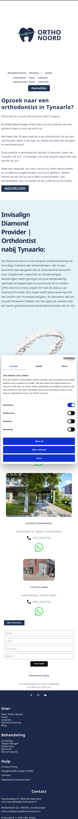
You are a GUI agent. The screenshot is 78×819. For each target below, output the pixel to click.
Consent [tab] (14, 366)
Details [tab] (39, 366)
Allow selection (39, 449)
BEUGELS (35, 73)
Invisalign (7, 740)
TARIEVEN (43, 82)
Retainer (6, 748)
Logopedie (19, 78)
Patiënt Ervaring (11, 722)
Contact (6, 775)
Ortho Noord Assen (16, 124)
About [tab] (64, 366)
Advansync (7, 746)
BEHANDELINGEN (17, 73)
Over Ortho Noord (12, 714)
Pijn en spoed (9, 751)
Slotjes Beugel (10, 743)
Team (4, 716)
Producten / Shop (24, 82)
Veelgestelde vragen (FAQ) (17, 770)
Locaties (6, 719)
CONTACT (43, 78)
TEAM (32, 78)
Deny (39, 458)
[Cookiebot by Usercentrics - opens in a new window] (63, 359)
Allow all (39, 441)
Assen (48, 73)
